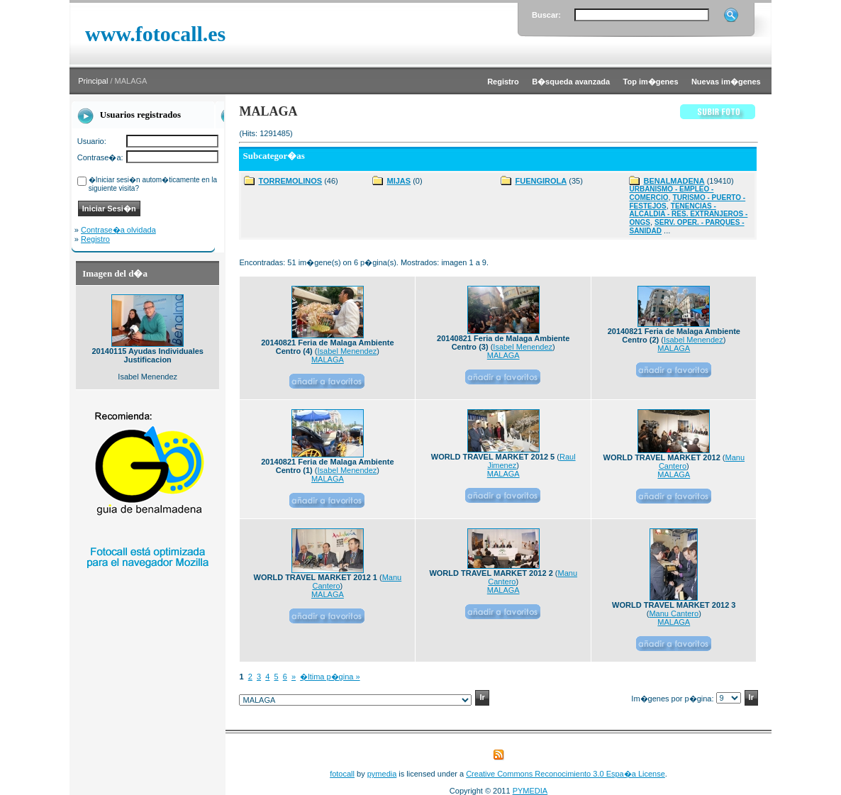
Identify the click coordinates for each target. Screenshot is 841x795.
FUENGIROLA (541, 181)
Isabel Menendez (347, 351)
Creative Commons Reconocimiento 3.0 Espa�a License (565, 773)
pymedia (382, 773)
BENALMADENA (673, 181)
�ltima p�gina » (330, 676)
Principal (93, 81)
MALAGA (327, 359)
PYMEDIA (530, 790)
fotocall (342, 773)
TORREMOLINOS (290, 181)
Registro (95, 239)
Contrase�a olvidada (118, 230)
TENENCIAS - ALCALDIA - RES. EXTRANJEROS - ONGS (688, 214)
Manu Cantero (673, 613)
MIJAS (398, 181)
